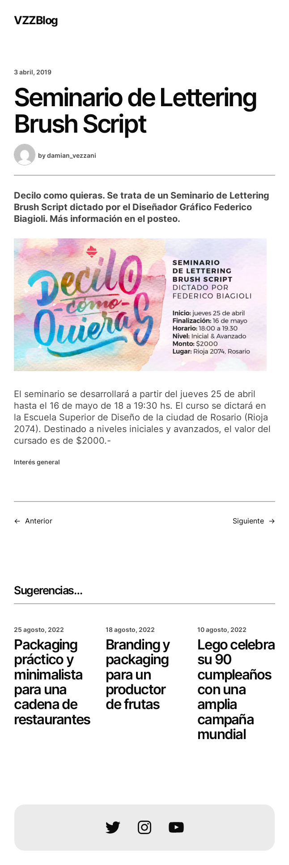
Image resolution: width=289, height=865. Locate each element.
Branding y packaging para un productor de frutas (138, 674)
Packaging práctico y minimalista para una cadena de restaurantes (52, 682)
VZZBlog (36, 20)
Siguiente (248, 520)
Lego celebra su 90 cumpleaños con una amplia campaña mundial (236, 689)
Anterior (38, 520)
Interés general (37, 462)
